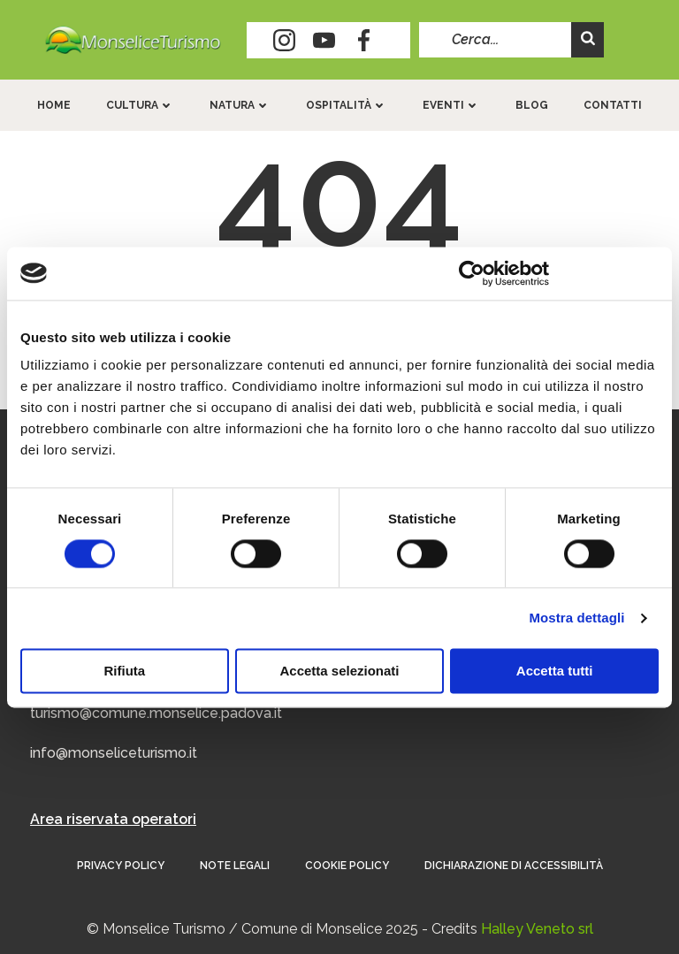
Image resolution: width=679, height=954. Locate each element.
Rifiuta (124, 670)
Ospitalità (346, 105)
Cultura (140, 105)
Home (54, 105)
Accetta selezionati (339, 670)
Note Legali (235, 865)
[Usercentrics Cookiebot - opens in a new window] (471, 273)
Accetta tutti (554, 670)
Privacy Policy (120, 865)
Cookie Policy (347, 865)
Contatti (613, 105)
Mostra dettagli (576, 617)
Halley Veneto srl (537, 928)
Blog (531, 105)
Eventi (451, 105)
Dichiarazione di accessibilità (513, 865)
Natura (240, 105)
